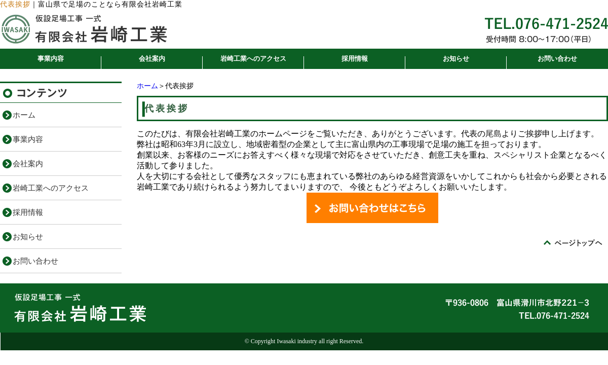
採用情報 (354, 58)
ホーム (147, 86)
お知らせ (456, 58)
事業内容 (50, 58)
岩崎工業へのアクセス (253, 58)
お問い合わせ (557, 58)
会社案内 (152, 58)
